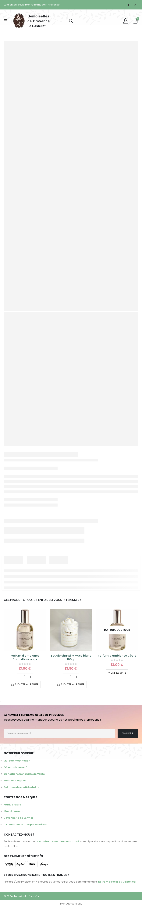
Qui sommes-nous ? (17, 760)
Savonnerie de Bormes (18, 818)
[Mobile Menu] (7, 21)
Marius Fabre (12, 804)
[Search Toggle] (71, 21)
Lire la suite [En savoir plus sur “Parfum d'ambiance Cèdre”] (118, 672)
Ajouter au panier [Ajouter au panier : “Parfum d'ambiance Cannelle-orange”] (27, 684)
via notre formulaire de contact (58, 841)
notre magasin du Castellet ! (117, 882)
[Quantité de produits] (25, 676)
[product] (25, 630)
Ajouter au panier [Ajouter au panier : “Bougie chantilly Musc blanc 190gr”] (73, 684)
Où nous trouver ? (15, 767)
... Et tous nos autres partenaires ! (25, 824)
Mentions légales (15, 780)
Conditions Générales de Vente (24, 774)
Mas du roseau (13, 811)
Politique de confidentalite (21, 787)
